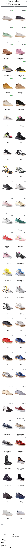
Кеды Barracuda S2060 (20, 229)
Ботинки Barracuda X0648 (20, 485)
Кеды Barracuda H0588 (20, 92)
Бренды (4, 536)
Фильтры (20, 8)
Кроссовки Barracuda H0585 (20, 109)
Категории (14, 6)
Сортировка (7, 8)
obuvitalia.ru (4, 547)
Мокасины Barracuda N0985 (7, 451)
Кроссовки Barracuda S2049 (20, 280)
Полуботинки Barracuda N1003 (20, 331)
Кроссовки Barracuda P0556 (7, 75)
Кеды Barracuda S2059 (7, 246)
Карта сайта (12, 534)
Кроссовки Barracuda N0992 (7, 417)
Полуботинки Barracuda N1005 (20, 314)
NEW (4, 537)
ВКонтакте (2, 543)
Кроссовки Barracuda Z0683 (7, 126)
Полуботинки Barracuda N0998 (20, 451)
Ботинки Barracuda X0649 (7, 485)
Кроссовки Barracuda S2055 (20, 297)
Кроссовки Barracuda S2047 (7, 314)
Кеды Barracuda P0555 (7, 41)
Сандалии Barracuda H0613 (20, 75)
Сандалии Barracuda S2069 (7, 297)
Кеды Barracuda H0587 (7, 109)
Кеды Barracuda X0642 (20, 519)
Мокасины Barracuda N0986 (20, 434)
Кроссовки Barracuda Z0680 (7, 143)
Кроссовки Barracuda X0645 (7, 519)
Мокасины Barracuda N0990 (20, 417)
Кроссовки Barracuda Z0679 (20, 143)
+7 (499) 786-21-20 (3, 540)
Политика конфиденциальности (15, 536)
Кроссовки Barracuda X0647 (7, 502)
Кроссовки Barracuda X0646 (20, 502)
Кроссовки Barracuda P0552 (7, 58)
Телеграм (2, 542)
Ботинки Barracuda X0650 (20, 468)
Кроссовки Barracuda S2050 (7, 280)
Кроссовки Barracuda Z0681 (20, 126)
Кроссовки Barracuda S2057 (7, 263)
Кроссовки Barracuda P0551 (20, 58)
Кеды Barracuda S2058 (20, 246)
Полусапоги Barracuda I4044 (7, 468)
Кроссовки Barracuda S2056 (20, 263)
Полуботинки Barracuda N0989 (7, 434)
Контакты (4, 534)
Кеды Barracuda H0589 (7, 92)
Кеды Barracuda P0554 (20, 41)
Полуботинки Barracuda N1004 (7, 331)
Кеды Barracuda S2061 (7, 229)
